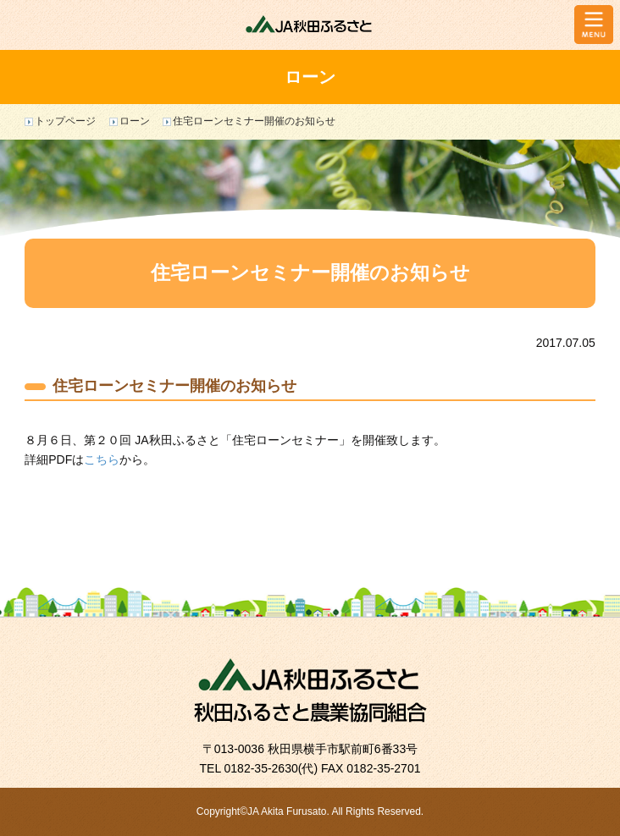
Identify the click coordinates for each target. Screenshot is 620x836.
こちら (101, 459)
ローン (134, 121)
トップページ (65, 121)
